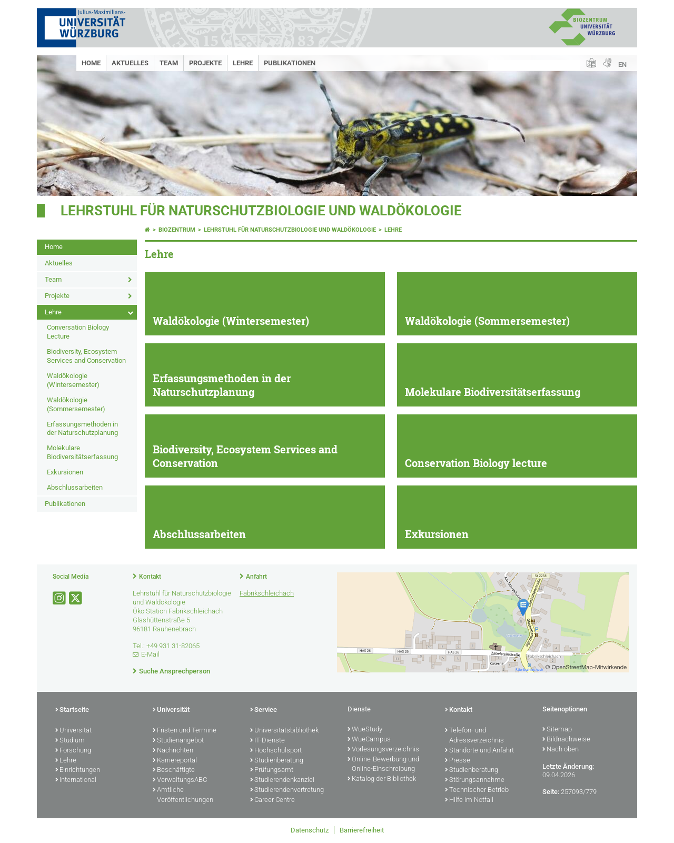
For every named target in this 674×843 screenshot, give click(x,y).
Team (169, 63)
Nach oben (560, 750)
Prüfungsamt (271, 770)
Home (91, 63)
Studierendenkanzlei (282, 780)
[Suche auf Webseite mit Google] (534, 65)
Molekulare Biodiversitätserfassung (82, 452)
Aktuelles (130, 63)
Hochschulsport (276, 751)
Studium (70, 741)
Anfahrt (256, 576)
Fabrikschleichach (267, 593)
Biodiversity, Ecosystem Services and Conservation (86, 356)
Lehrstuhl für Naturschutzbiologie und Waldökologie (261, 211)
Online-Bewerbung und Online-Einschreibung (383, 765)
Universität (73, 731)
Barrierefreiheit (362, 830)
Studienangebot (178, 741)
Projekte (205, 63)
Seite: (550, 792)
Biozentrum (176, 229)
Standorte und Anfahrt (479, 751)
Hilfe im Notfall (469, 800)
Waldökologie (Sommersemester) (76, 404)
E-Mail (150, 654)
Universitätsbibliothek (284, 731)
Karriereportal (175, 761)
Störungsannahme (474, 780)
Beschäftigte (174, 770)
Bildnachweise (566, 740)
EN (622, 64)
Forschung (73, 751)
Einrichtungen (77, 770)
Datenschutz (310, 830)
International (75, 780)
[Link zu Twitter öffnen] (76, 598)
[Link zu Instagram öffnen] (60, 598)
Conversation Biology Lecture (78, 331)
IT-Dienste (267, 741)
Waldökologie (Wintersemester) (73, 380)
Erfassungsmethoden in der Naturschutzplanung (82, 428)
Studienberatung (276, 761)
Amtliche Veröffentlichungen (183, 795)
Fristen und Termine (184, 731)
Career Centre (272, 800)
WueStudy (365, 730)
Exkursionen (65, 472)
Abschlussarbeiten (75, 487)
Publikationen (289, 63)
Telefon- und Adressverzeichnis (474, 736)
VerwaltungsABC (180, 780)
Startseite (72, 710)
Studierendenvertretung (287, 790)
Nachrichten (173, 751)
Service (263, 710)
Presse (457, 761)
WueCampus (369, 740)
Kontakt (150, 576)
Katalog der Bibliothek (382, 779)
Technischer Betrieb (477, 790)
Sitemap (557, 730)
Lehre (243, 63)
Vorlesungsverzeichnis (383, 750)
